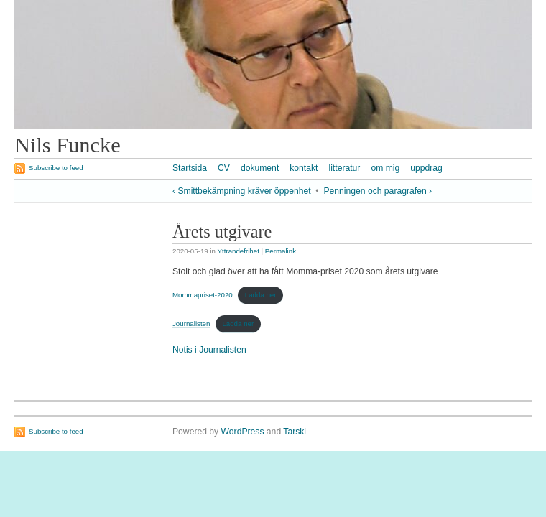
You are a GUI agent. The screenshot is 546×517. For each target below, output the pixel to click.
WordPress (242, 432)
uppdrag (426, 168)
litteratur (344, 168)
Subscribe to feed (56, 168)
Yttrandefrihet (238, 251)
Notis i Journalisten (209, 350)
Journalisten (191, 323)
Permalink (280, 251)
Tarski (294, 432)
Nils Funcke (67, 145)
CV (224, 168)
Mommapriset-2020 (202, 295)
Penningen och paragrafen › (377, 191)
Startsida (189, 168)
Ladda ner (261, 295)
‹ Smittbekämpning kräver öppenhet (241, 191)
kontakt (304, 168)
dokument (260, 168)
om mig (385, 168)
